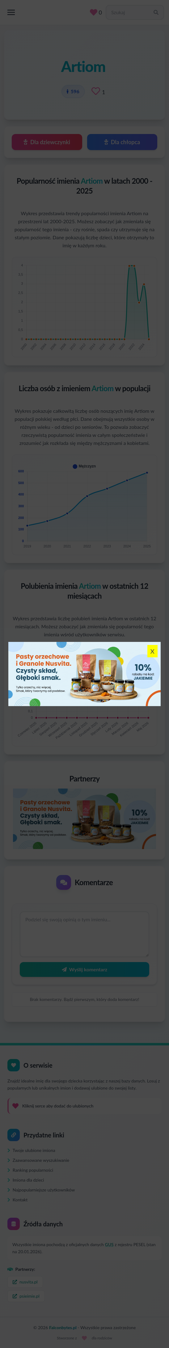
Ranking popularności (30, 1170)
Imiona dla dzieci (25, 1180)
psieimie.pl (26, 1296)
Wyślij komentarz (84, 969)
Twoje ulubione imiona (31, 1150)
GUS (109, 1244)
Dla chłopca (122, 142)
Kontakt (17, 1199)
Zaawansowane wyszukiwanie (38, 1160)
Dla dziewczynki (46, 142)
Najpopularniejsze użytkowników (41, 1189)
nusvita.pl (25, 1281)
